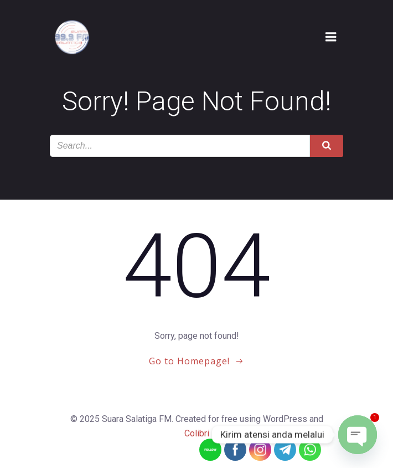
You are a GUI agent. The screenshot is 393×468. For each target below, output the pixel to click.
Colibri (196, 433)
